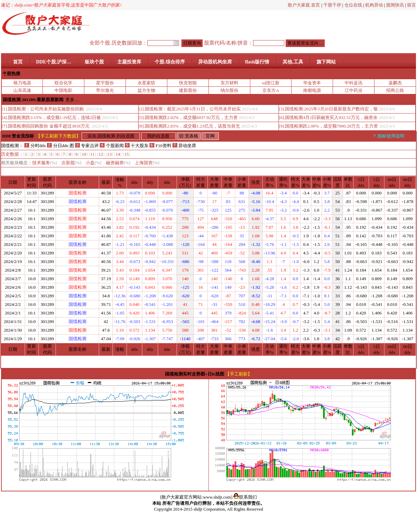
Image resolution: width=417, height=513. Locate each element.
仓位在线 (353, 5)
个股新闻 (111, 145)
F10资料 (160, 145)
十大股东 (136, 145)
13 (109, 154)
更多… (72, 99)
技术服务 (44, 162)
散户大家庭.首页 (304, 5)
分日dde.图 (61, 145)
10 (84, 154)
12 (101, 154)
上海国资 (147, 162)
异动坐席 (184, 145)
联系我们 (245, 497)
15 (126, 154)
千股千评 (332, 5)
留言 (411, 5)
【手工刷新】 (238, 374)
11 (92, 154)
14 (118, 154)
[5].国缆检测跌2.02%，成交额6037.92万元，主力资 (188, 117)
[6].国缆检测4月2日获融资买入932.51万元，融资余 (328, 117)
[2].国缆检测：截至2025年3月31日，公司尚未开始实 (190, 108)
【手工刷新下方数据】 (58, 136)
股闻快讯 (395, 5)
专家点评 (87, 145)
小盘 (94, 162)
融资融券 (118, 162)
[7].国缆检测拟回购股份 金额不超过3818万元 (46, 126)
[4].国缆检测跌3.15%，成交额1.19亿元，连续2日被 (51, 117)
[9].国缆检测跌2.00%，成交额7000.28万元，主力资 (328, 126)
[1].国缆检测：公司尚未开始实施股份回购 (43, 108)
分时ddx (35, 145)
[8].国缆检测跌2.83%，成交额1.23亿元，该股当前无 (189, 126)
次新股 (71, 162)
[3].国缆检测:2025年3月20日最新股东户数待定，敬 (328, 108)
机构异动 (374, 5)
